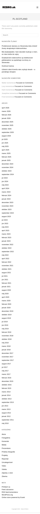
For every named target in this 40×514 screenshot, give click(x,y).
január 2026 (6, 118)
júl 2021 (5, 276)
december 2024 (7, 164)
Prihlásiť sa (6, 487)
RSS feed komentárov (10, 492)
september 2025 (8, 132)
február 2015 (6, 388)
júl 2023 (5, 220)
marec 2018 (6, 346)
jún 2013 (5, 406)
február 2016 (6, 378)
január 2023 (6, 241)
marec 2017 (6, 374)
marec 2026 (6, 111)
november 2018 (7, 336)
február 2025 (6, 157)
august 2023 (6, 216)
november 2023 (7, 206)
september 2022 (8, 251)
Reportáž (5, 459)
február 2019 (6, 332)
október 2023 (6, 209)
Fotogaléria (6, 438)
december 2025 (7, 122)
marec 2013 (6, 409)
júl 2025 (5, 139)
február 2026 (6, 115)
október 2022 (6, 248)
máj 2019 (5, 329)
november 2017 (7, 357)
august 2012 (6, 413)
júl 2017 (5, 367)
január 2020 (6, 308)
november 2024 (7, 167)
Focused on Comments (24, 83)
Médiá (4, 445)
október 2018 (6, 339)
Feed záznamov (8, 489)
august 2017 (6, 364)
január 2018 (6, 350)
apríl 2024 (5, 188)
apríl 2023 (5, 230)
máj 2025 (5, 146)
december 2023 (7, 202)
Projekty (5, 455)
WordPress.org (7, 495)
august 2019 (6, 318)
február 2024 (6, 195)
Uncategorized (7, 462)
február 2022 (6, 262)
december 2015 (7, 381)
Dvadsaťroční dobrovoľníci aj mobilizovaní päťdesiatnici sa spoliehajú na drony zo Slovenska (17, 60)
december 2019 (7, 311)
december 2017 (7, 353)
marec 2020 (6, 301)
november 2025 (7, 125)
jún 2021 (5, 279)
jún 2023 (5, 223)
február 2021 (6, 283)
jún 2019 (5, 325)
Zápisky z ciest (7, 473)
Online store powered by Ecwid (13, 497)
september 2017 (8, 360)
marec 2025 (6, 153)
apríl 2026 (5, 108)
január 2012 (6, 416)
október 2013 (6, 399)
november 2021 (7, 265)
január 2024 (6, 199)
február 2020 (6, 304)
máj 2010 (5, 423)
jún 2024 (5, 181)
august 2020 (6, 290)
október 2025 (6, 129)
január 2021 (6, 287)
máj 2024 (5, 185)
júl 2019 (5, 322)
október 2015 (6, 385)
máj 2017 (5, 371)
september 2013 (8, 402)
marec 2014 (6, 392)
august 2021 (6, 272)
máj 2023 (5, 227)
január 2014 (6, 395)
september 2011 (8, 420)
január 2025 (6, 160)
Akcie (4, 434)
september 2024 (8, 174)
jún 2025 (5, 143)
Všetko (4, 469)
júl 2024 (5, 178)
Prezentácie (6, 448)
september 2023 (8, 213)
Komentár (5, 441)
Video (4, 466)
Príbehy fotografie (8, 452)
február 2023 (6, 237)
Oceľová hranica (8, 66)
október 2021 (6, 269)
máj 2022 (5, 255)
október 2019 (6, 315)
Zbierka (4, 476)
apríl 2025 (5, 150)
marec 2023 (6, 234)
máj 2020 (5, 294)
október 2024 (6, 171)
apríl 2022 (5, 258)
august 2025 (6, 136)
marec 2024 (6, 192)
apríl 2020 (5, 297)
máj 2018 (5, 343)
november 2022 (7, 244)
